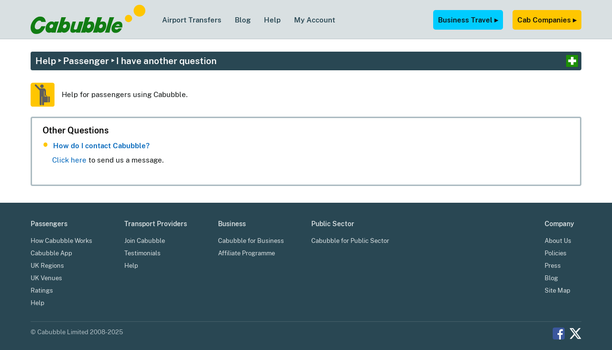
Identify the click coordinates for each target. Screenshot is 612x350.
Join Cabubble (144, 240)
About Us (558, 240)
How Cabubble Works (61, 240)
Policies (556, 253)
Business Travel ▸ (468, 19)
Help (272, 19)
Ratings (42, 290)
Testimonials (142, 253)
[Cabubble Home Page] (88, 31)
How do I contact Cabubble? (101, 146)
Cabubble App (51, 253)
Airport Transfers (191, 19)
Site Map (557, 290)
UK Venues (46, 278)
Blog (243, 19)
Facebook (559, 333)
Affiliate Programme (246, 253)
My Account (314, 19)
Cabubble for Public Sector (350, 240)
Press (553, 265)
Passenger (86, 60)
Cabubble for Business (251, 240)
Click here (69, 160)
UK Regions (47, 265)
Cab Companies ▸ (547, 19)
